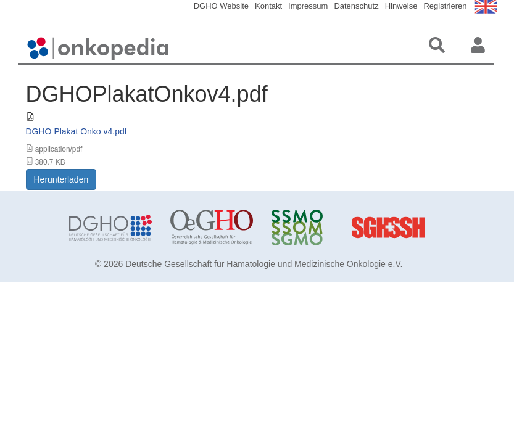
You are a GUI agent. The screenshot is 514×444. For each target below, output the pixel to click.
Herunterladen (61, 179)
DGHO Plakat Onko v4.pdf (76, 131)
